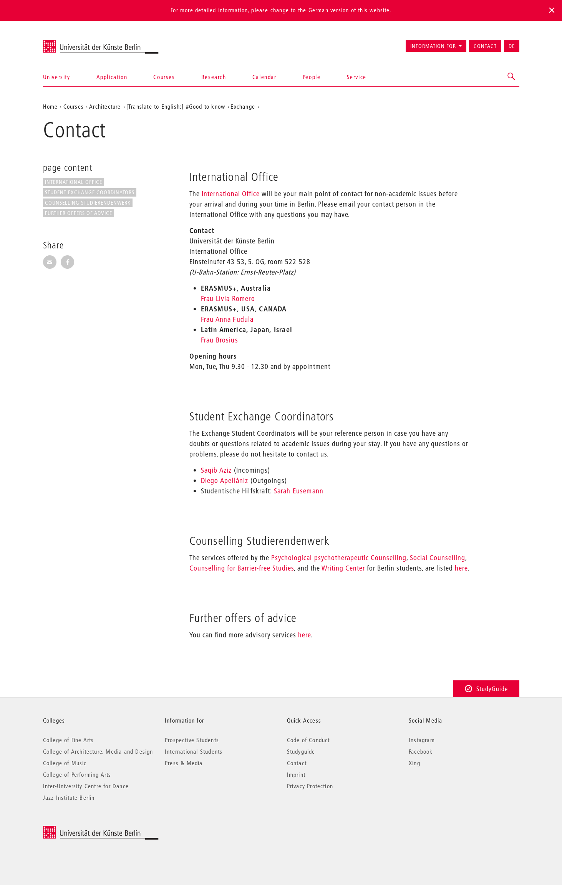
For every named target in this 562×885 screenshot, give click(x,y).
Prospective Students (192, 740)
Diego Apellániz (225, 480)
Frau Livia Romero (228, 298)
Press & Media (184, 763)
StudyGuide (486, 689)
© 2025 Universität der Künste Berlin (83, 830)
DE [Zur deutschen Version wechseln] (512, 46)
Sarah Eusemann (299, 490)
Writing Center (342, 568)
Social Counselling (436, 557)
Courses (164, 77)
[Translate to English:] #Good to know (175, 106)
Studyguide (301, 751)
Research (213, 77)
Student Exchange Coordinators (89, 192)
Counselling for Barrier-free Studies (241, 568)
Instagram (422, 740)
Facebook (421, 751)
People (312, 77)
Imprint (296, 774)
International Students (193, 751)
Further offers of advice (78, 213)
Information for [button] (433, 46)
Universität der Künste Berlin (73, 42)
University (56, 77)
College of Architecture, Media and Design (98, 751)
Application (112, 77)
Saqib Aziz (216, 470)
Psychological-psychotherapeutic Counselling (337, 557)
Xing (414, 763)
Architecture (105, 106)
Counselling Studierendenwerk (88, 202)
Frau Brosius (219, 340)
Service (356, 77)
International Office (73, 182)
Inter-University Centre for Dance (86, 786)
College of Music (65, 763)
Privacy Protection (310, 786)
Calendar (264, 77)
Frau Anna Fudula (227, 319)
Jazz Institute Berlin (69, 797)
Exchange (242, 106)
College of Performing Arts (77, 774)
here (461, 568)
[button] (511, 76)
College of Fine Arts (68, 740)
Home (50, 106)
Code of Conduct (308, 740)
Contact (485, 46)
